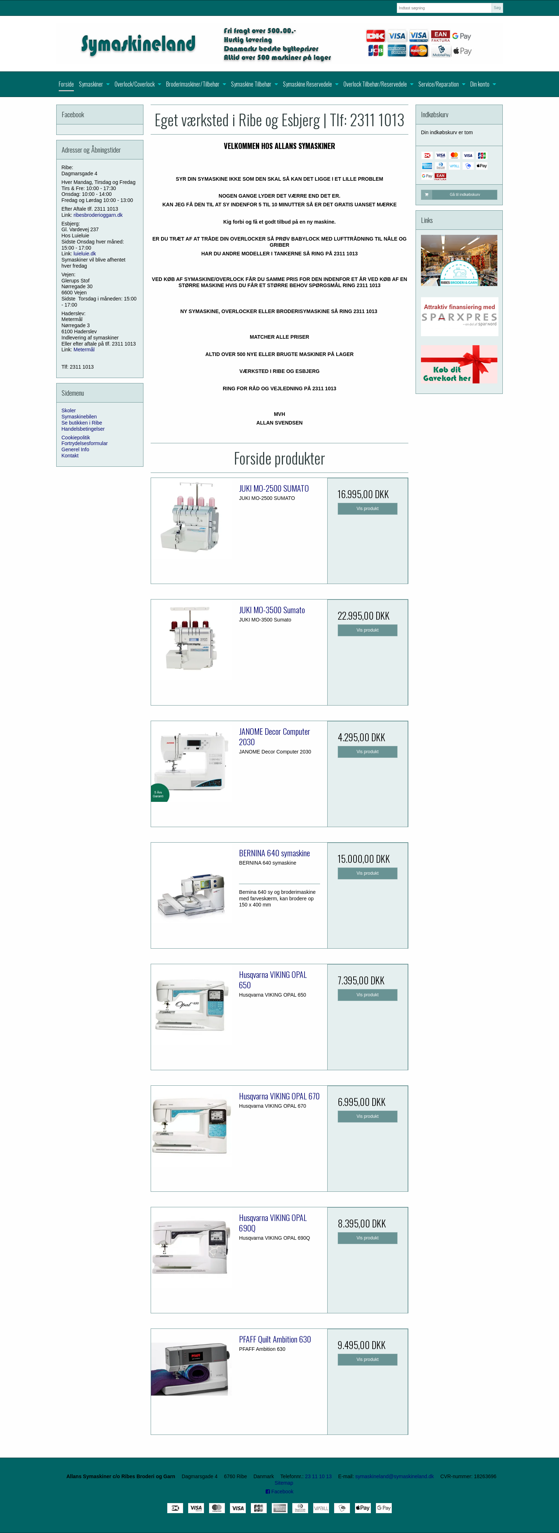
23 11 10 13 (318, 1476)
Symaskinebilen (79, 417)
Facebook (279, 1491)
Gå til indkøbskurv (450, 194)
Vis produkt (367, 508)
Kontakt (70, 455)
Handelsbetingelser (83, 429)
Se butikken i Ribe (82, 423)
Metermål (84, 349)
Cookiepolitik (76, 437)
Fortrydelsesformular (85, 443)
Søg (497, 7)
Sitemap (284, 1483)
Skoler (69, 410)
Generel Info (75, 449)
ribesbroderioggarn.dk (98, 215)
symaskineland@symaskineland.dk (394, 1476)
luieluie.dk (85, 253)
